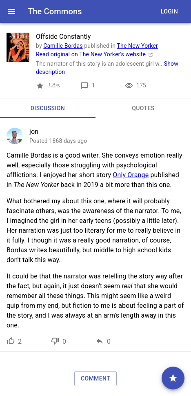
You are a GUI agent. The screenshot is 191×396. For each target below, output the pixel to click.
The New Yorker (137, 45)
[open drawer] (11, 11)
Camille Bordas (62, 45)
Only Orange (131, 175)
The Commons (55, 11)
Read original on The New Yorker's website (95, 54)
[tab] (48, 108)
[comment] (173, 378)
